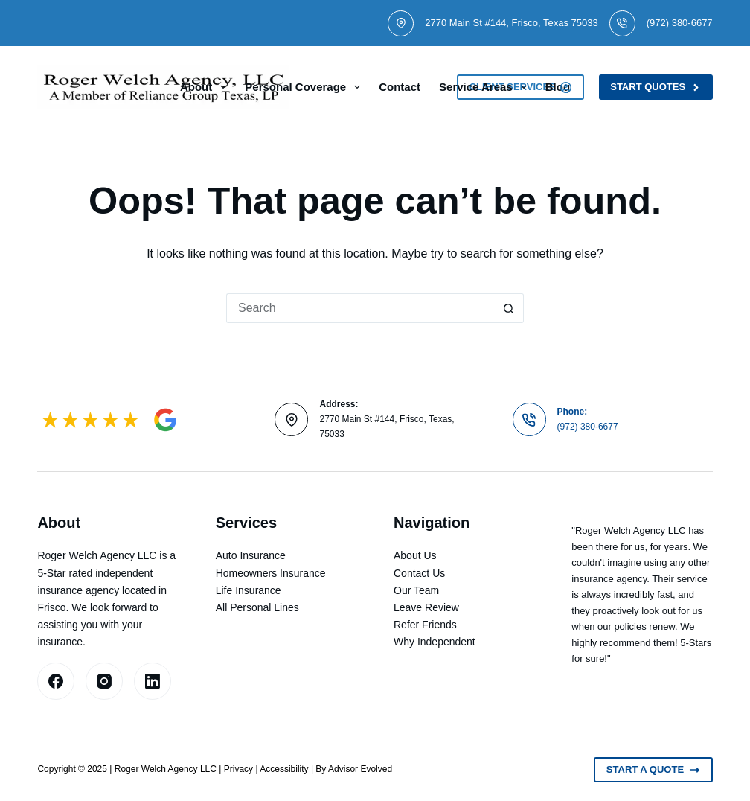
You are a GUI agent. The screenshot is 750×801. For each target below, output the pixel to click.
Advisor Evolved (360, 769)
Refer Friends (425, 625)
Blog (557, 86)
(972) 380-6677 (680, 22)
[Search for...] (360, 308)
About (206, 87)
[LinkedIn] (152, 681)
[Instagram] (104, 681)
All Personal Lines (257, 607)
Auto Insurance (251, 555)
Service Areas (486, 87)
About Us (415, 555)
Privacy (238, 769)
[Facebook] (55, 681)
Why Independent (434, 642)
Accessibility (284, 769)
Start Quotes (655, 87)
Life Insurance (248, 590)
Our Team (416, 590)
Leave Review (426, 607)
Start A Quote (653, 770)
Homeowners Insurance (271, 573)
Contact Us (419, 573)
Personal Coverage (305, 87)
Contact (399, 86)
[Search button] (509, 308)
